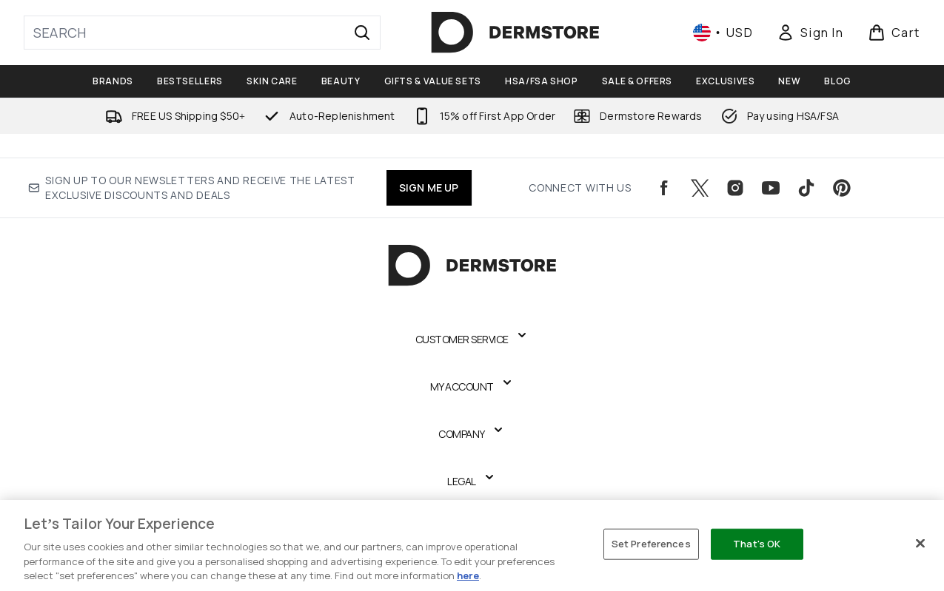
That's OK (756, 543)
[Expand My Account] (472, 387)
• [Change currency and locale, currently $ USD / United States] (723, 32)
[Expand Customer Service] (472, 339)
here (468, 575)
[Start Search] (362, 32)
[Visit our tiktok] (806, 188)
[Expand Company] (472, 434)
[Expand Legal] (472, 481)
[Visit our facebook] (664, 188)
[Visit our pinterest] (842, 188)
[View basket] (894, 32)
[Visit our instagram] (735, 188)
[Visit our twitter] (699, 188)
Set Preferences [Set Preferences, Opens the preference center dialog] (651, 543)
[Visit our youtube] (771, 188)
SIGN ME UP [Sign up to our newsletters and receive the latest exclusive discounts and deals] (429, 187)
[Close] (920, 543)
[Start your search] (202, 32)
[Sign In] (810, 32)
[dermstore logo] (515, 32)
